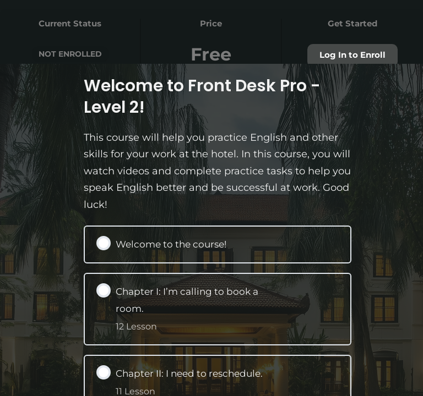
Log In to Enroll (352, 55)
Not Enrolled (70, 54)
